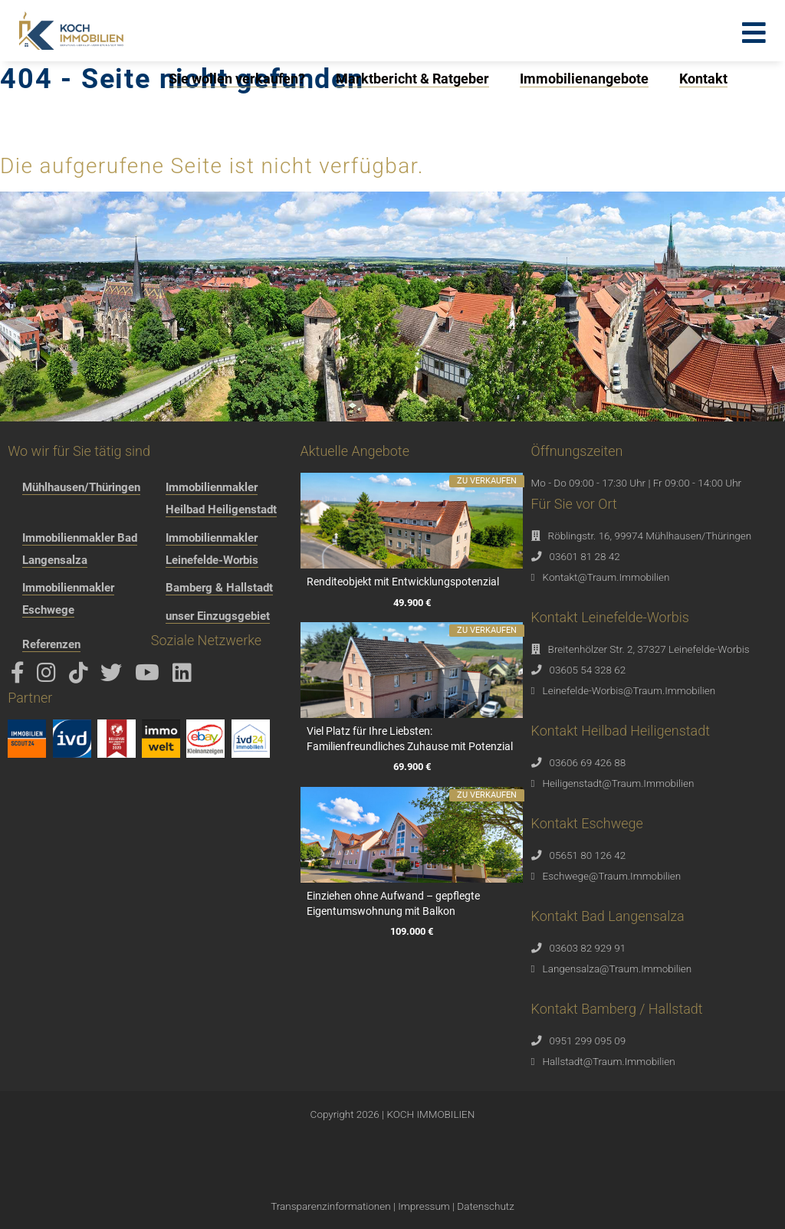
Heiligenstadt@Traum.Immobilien (619, 783)
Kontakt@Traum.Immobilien (606, 577)
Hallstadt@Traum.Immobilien (609, 1061)
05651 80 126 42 (588, 855)
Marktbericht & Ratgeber (412, 78)
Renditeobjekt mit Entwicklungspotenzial (403, 581)
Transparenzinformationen (330, 1206)
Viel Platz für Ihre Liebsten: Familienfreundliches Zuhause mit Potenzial (410, 738)
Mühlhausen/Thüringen (81, 487)
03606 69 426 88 (588, 762)
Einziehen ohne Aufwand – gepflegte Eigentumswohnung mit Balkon (393, 903)
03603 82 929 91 (588, 948)
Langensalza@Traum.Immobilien (617, 968)
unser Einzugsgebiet (218, 616)
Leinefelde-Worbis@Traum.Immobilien (629, 690)
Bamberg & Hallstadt (219, 588)
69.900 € (411, 767)
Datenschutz (485, 1206)
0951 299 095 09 (588, 1040)
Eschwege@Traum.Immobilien (612, 876)
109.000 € (411, 932)
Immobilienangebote (584, 78)
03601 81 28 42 (585, 556)
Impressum (424, 1206)
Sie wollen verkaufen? (237, 78)
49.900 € (411, 602)
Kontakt (703, 78)
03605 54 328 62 (588, 670)
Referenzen (51, 644)
